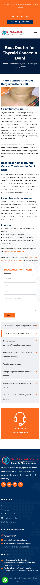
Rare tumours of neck (12, 364)
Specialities (13, 64)
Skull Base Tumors (8, 522)
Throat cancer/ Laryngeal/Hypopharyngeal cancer (17, 343)
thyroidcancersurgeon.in (14, 251)
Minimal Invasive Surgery (11, 518)
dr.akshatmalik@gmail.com (15, 540)
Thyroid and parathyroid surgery (16, 333)
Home (4, 64)
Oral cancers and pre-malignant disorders (20, 326)
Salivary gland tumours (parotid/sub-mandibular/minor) (17, 354)
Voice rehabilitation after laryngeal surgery (17, 397)
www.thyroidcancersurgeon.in (17, 547)
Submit (9, 315)
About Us (5, 510)
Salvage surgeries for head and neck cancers (17, 374)
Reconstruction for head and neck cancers (17, 385)
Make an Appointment (20, 22)
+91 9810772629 (10, 536)
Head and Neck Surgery (11, 514)
